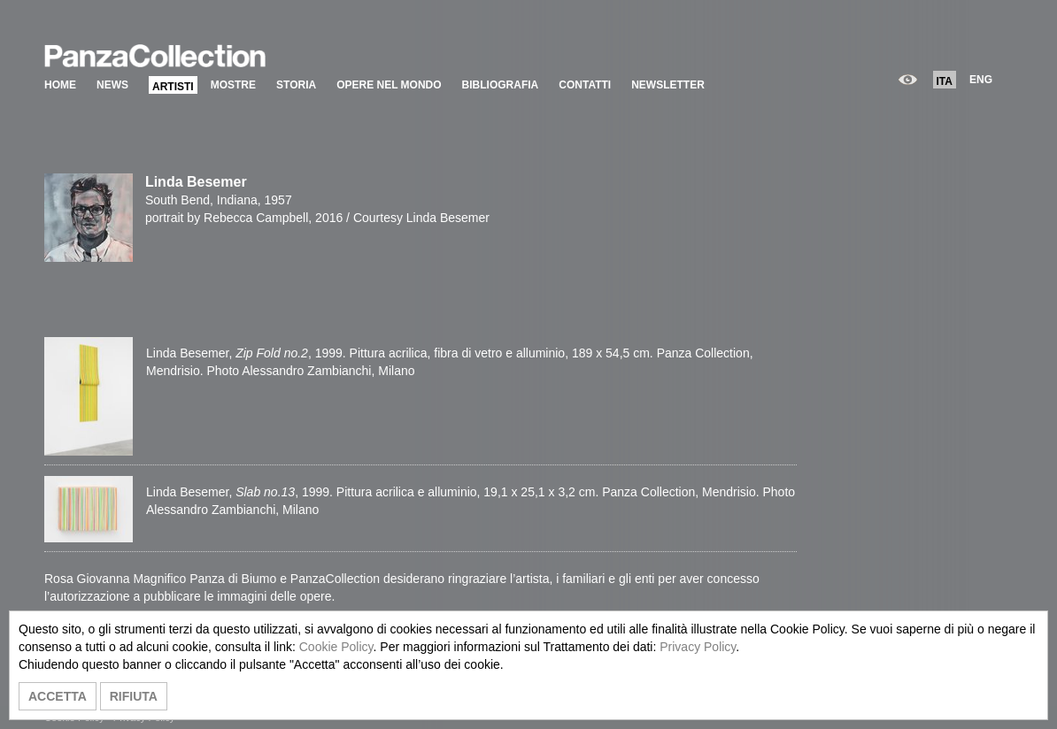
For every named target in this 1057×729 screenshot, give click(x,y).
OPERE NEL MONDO (388, 85)
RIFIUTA (134, 696)
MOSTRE (233, 85)
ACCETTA (57, 696)
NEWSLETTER (668, 85)
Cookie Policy (336, 647)
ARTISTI (173, 87)
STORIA (296, 85)
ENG (980, 79)
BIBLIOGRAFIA (500, 85)
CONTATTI (585, 85)
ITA (945, 81)
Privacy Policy (698, 647)
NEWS (112, 85)
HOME (60, 85)
